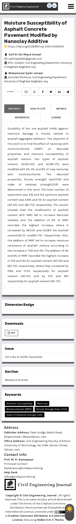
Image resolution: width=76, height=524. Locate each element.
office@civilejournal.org (19, 476)
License (56, 117)
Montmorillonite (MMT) (19, 409)
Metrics (61, 108)
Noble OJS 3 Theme (50, 520)
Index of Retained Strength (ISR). (24, 414)
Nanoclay (42, 403)
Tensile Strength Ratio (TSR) (51, 409)
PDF (13, 332)
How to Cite (37, 108)
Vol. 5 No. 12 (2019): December (24, 357)
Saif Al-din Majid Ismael (22, 54)
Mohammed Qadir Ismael (23, 73)
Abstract (14, 108)
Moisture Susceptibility (19, 403)
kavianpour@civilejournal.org (23, 468)
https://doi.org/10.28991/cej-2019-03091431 (34, 46)
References (22, 117)
